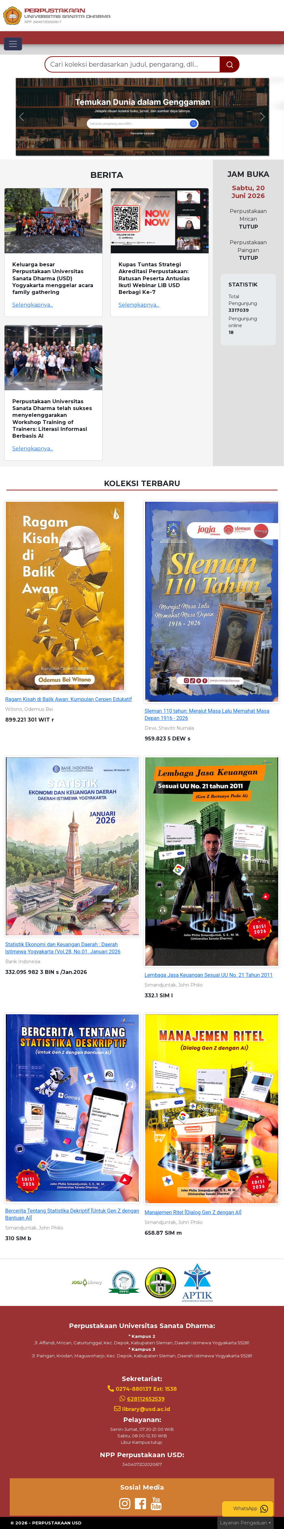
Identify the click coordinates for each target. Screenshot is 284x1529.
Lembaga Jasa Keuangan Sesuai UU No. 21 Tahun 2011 (209, 975)
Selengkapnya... (32, 305)
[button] (21, 116)
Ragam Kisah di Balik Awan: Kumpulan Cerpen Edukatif (68, 699)
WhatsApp (250, 1509)
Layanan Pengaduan (243, 1523)
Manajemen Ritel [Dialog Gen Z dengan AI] (193, 1212)
